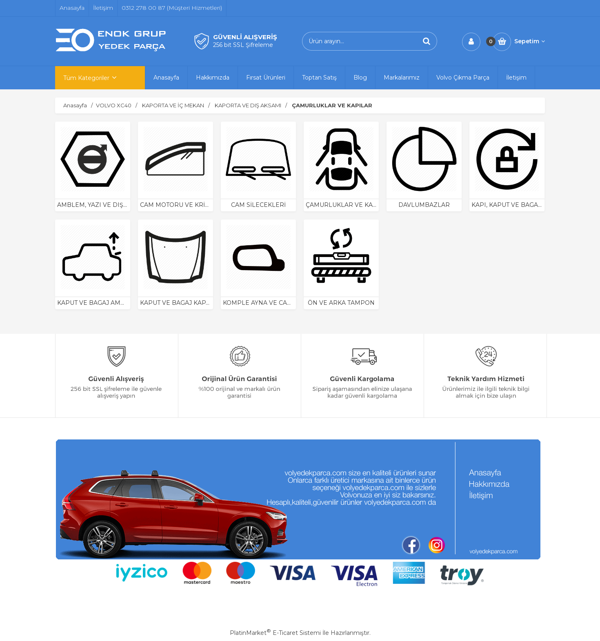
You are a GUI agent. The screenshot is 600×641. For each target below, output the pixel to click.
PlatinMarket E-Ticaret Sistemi (275, 633)
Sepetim (529, 41)
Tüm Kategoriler (86, 78)
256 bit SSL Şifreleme (243, 45)
